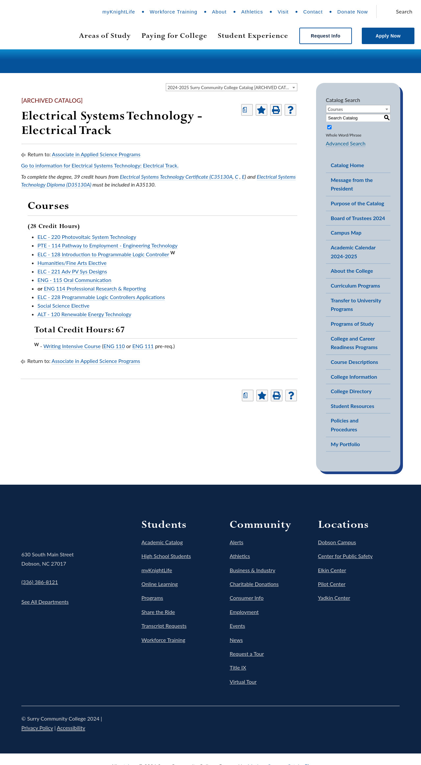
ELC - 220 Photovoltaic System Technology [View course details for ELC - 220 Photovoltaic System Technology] (86, 237)
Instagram (356, 723)
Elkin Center (332, 570)
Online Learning (159, 584)
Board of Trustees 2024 (358, 218)
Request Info (325, 35)
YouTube (374, 723)
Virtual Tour (243, 681)
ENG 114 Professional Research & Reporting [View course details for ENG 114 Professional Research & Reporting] (95, 288)
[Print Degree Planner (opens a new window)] (247, 110)
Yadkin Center (334, 598)
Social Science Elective (63, 305)
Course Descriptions (354, 362)
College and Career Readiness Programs (354, 342)
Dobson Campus (337, 542)
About (219, 11)
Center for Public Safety (345, 556)
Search (404, 11)
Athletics (252, 11)
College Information (354, 376)
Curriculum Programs (355, 285)
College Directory (351, 391)
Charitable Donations (254, 584)
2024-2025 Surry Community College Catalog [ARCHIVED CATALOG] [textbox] (232, 87)
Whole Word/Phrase (343, 135)
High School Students (166, 556)
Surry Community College (41, 526)
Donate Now (352, 11)
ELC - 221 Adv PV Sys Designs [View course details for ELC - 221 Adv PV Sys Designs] (72, 271)
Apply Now (388, 35)
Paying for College (174, 35)
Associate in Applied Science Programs (96, 154)
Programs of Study (352, 323)
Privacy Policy (37, 728)
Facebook (319, 723)
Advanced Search (346, 143)
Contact (313, 11)
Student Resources (352, 406)
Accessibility (71, 728)
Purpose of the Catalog (357, 203)
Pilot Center (332, 584)
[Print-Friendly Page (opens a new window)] (276, 110)
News (236, 640)
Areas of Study (105, 35)
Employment (244, 612)
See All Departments (45, 602)
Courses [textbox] (335, 109)
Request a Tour (247, 653)
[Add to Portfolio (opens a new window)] (261, 110)
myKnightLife (118, 11)
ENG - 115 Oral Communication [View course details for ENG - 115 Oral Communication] (74, 280)
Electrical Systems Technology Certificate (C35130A (176, 176)
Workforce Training (173, 11)
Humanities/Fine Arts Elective (72, 263)
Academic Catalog (162, 542)
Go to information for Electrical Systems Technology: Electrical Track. (100, 165)
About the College (352, 271)
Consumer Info (246, 598)
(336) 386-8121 (39, 582)
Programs (152, 598)
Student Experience (253, 35)
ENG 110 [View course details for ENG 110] (114, 346)
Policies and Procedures (345, 424)
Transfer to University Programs (356, 304)
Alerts (236, 542)
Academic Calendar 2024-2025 (353, 251)
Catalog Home (347, 165)
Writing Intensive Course (72, 346)
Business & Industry (252, 570)
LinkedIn (393, 723)
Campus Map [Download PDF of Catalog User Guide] (346, 232)
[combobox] (231, 87)
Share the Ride (158, 612)
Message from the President (352, 184)
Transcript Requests (163, 626)
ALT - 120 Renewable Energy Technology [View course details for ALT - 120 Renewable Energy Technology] (84, 314)
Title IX (238, 667)
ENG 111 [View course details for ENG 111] (143, 346)
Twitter (337, 723)
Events (237, 626)
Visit (283, 11)
